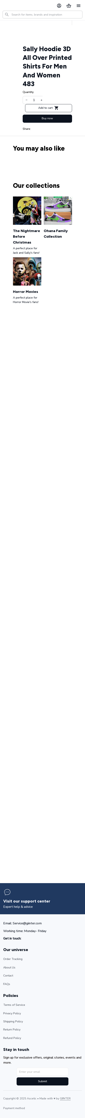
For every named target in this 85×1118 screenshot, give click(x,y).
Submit (42, 1081)
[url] (65, 1098)
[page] (26, 901)
